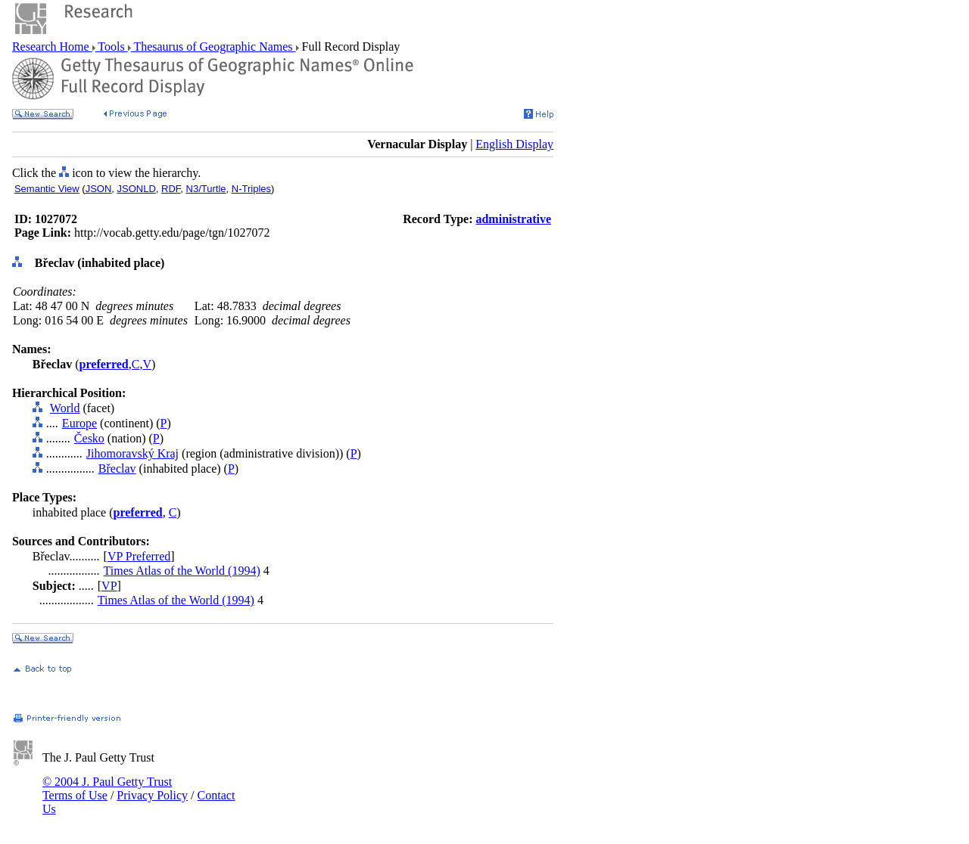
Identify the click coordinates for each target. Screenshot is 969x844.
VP (109, 585)
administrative (513, 219)
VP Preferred (138, 556)
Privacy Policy (152, 795)
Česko (89, 438)
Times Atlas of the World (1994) (182, 570)
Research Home (52, 46)
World (65, 408)
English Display (514, 144)
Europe (79, 423)
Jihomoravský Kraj (132, 453)
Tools (111, 46)
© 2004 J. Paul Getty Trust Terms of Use (107, 788)
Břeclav (117, 468)
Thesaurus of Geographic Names (213, 46)
